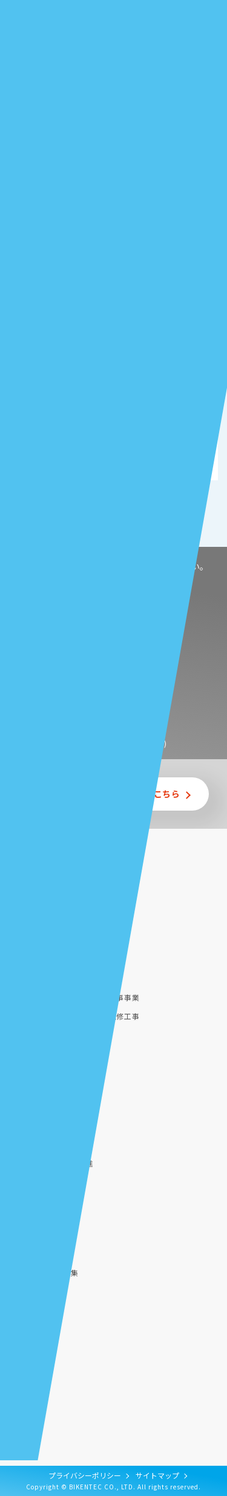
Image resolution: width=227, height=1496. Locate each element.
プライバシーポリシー (84, 1475)
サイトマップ (157, 1475)
